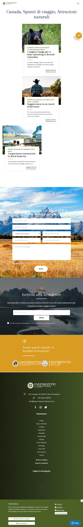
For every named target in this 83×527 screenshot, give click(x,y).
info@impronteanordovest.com (41, 401)
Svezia (41, 455)
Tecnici (59, 504)
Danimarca (41, 430)
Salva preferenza (61, 513)
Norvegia (41, 446)
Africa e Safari (41, 460)
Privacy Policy (39, 263)
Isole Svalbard (41, 443)
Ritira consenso (21, 523)
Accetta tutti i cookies (21, 519)
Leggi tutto (50, 70)
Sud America (41, 452)
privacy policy (36, 511)
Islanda (41, 439)
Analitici (60, 507)
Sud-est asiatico (41, 463)
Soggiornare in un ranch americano (41, 105)
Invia (41, 269)
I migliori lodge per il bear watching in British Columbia (41, 54)
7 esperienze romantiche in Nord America (21, 155)
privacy (27, 323)
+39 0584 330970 (41, 398)
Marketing (60, 510)
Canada (41, 427)
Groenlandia (41, 436)
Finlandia (41, 433)
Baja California (41, 424)
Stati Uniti (41, 449)
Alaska (41, 421)
